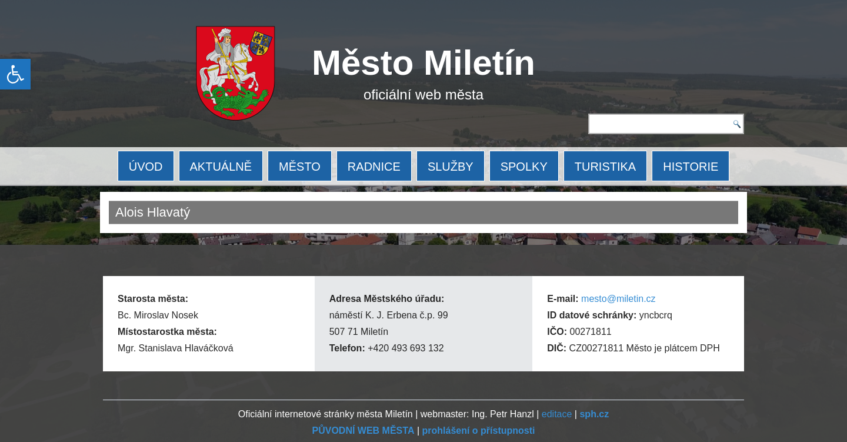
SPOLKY (524, 166)
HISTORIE (690, 166)
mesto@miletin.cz (618, 299)
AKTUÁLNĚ (221, 166)
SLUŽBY (450, 166)
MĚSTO (300, 166)
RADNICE (374, 166)
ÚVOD (146, 166)
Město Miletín (423, 62)
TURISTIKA (605, 166)
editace (557, 414)
